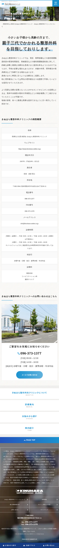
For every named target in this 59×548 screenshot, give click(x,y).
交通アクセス (29, 545)
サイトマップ (44, 509)
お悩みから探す (9, 545)
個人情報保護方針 (15, 504)
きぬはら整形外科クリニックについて (14, 499)
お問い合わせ (14, 509)
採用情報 (44, 499)
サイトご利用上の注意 (44, 504)
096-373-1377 (29, 199)
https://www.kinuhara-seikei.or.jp (29, 149)
